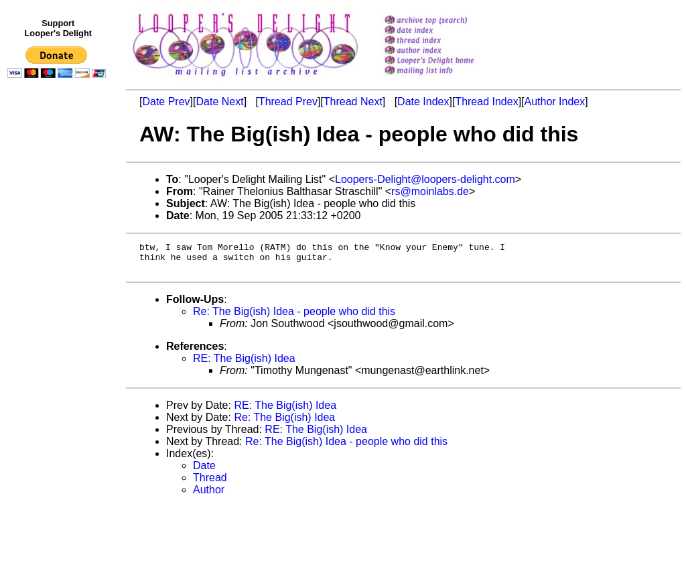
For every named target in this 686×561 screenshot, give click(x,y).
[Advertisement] (59, 360)
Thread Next (353, 101)
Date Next (219, 101)
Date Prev (166, 101)
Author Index (555, 101)
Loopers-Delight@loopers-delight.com (425, 179)
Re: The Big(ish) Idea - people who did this (294, 317)
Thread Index (486, 101)
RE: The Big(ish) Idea (244, 364)
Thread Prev (288, 101)
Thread (210, 483)
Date (204, 471)
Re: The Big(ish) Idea (284, 423)
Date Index (423, 101)
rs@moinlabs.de (430, 191)
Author (208, 495)
